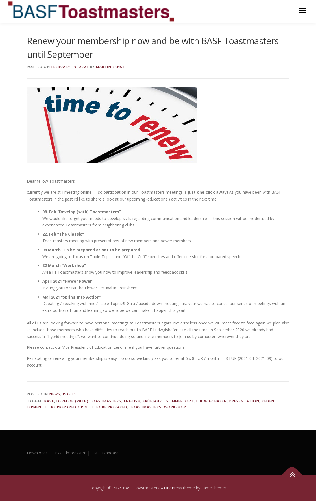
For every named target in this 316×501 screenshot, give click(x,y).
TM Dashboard (105, 453)
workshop (175, 407)
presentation (244, 401)
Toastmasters (146, 407)
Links (57, 453)
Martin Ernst (110, 66)
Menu (303, 10)
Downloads (38, 453)
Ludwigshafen (211, 401)
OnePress (173, 488)
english (132, 401)
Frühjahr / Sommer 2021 (168, 401)
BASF (49, 401)
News (54, 394)
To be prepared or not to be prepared (85, 407)
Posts (69, 394)
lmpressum (76, 453)
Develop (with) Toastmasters (88, 401)
